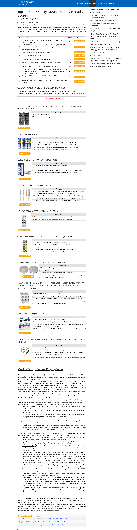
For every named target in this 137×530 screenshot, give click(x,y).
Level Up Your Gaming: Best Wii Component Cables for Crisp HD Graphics (43, 519)
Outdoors (99, 3)
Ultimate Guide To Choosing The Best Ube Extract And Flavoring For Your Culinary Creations (104, 36)
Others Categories (110, 3)
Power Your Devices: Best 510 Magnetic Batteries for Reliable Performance (44, 525)
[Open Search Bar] (118, 3)
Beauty (86, 3)
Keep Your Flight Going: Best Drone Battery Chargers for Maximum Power (44, 522)
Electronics (92, 3)
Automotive (79, 3)
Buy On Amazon (79, 41)
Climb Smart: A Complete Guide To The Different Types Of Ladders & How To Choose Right (103, 23)
